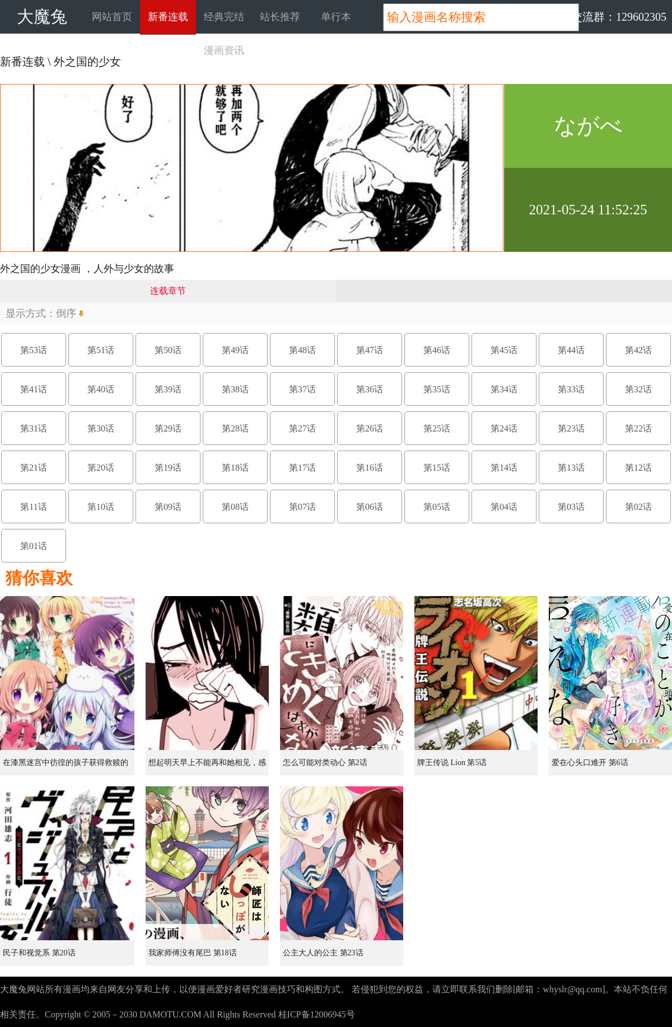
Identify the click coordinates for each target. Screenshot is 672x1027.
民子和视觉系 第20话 (39, 953)
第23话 (571, 428)
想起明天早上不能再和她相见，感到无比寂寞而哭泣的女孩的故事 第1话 (208, 766)
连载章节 (168, 291)
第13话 (571, 467)
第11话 (33, 507)
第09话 (168, 507)
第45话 (504, 350)
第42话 (638, 350)
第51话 (100, 350)
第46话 (436, 350)
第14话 (504, 467)
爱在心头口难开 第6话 (590, 762)
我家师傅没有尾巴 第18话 (192, 953)
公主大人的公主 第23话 (323, 953)
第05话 (436, 507)
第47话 (369, 350)
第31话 (33, 428)
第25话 (436, 428)
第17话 (302, 467)
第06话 (369, 507)
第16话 (369, 467)
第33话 (571, 389)
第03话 (571, 507)
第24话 (504, 428)
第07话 (302, 507)
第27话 (302, 428)
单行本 (336, 16)
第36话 (369, 389)
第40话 (100, 389)
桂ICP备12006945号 (316, 1014)
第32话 (638, 389)
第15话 (436, 467)
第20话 (100, 467)
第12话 (638, 467)
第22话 (638, 428)
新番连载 (168, 16)
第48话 (302, 350)
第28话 (235, 428)
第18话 (235, 467)
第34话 (504, 389)
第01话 (33, 546)
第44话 (571, 350)
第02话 (638, 507)
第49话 (235, 350)
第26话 (369, 428)
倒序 (66, 313)
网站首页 (112, 16)
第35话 (436, 389)
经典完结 (224, 16)
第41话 (33, 389)
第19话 (168, 467)
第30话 (100, 428)
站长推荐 (280, 16)
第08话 (235, 507)
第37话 (302, 389)
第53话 (33, 350)
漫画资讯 (224, 50)
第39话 (168, 389)
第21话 (33, 467)
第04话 (504, 507)
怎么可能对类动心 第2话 (325, 762)
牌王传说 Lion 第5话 (452, 762)
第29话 (168, 428)
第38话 (235, 389)
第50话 (168, 350)
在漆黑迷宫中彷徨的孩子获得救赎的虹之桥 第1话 (65, 766)
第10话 (100, 507)
